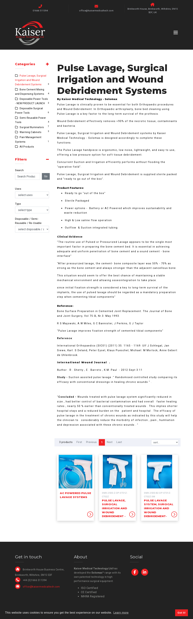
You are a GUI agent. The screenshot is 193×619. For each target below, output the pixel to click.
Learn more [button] (121, 612)
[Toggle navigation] (176, 32)
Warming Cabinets (30, 132)
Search (19, 170)
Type (18, 203)
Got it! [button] (182, 612)
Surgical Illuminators (32, 127)
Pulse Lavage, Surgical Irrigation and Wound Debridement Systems (30, 80)
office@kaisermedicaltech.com (41, 586)
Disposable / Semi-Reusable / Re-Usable (28, 221)
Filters (21, 159)
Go (45, 176)
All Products (27, 146)
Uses (18, 188)
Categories (25, 64)
